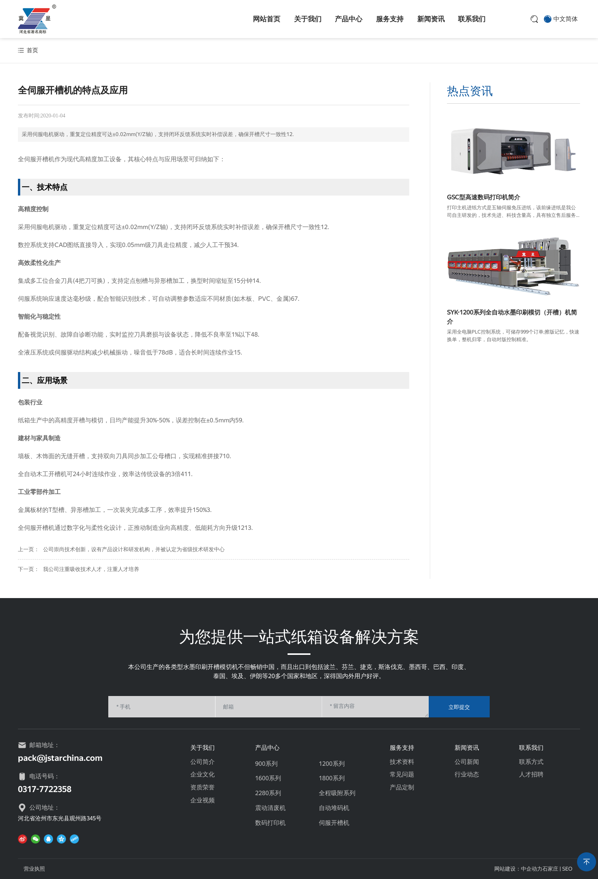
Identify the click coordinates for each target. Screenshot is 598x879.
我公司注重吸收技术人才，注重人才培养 (91, 569)
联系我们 (471, 19)
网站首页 (266, 19)
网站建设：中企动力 (518, 869)
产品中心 (348, 19)
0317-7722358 (44, 789)
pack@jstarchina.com (60, 758)
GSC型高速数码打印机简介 (483, 197)
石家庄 (550, 869)
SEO (567, 869)
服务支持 (389, 19)
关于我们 (308, 19)
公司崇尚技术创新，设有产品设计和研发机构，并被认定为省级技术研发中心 (134, 549)
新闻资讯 (431, 19)
